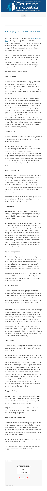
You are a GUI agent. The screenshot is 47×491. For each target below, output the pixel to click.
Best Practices (24, 446)
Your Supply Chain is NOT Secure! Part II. (23, 32)
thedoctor (30, 449)
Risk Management (34, 446)
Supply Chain (9, 449)
